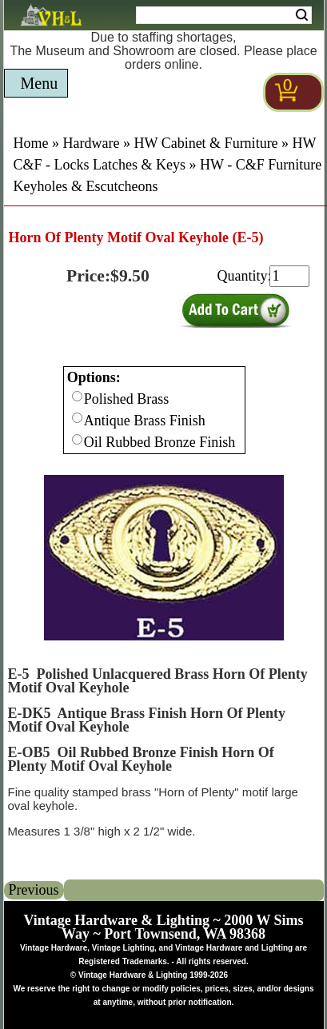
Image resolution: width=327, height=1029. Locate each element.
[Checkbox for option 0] (77, 396)
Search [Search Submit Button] (302, 15)
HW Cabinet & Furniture (205, 143)
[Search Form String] (224, 15)
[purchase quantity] (289, 276)
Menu (39, 83)
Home (31, 143)
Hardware (91, 143)
